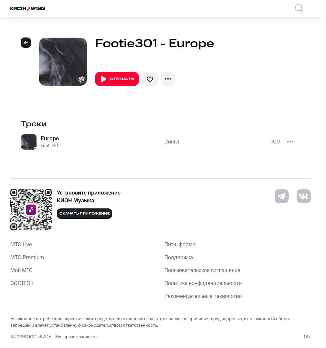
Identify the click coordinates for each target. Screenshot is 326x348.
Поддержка (178, 257)
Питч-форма (179, 244)
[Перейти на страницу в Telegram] (282, 196)
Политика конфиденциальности (203, 283)
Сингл (171, 142)
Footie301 (50, 145)
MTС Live (21, 244)
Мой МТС (21, 270)
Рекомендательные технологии (203, 296)
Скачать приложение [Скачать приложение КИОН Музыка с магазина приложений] (84, 213)
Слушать (117, 79)
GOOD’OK (22, 283)
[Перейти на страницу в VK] (304, 196)
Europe (50, 138)
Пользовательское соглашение (202, 270)
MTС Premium (27, 257)
